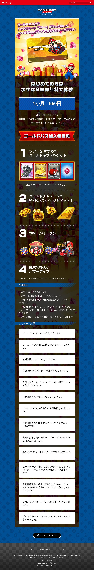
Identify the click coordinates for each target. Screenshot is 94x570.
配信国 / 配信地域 (45, 549)
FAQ (32, 549)
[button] (47, 333)
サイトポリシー (60, 549)
